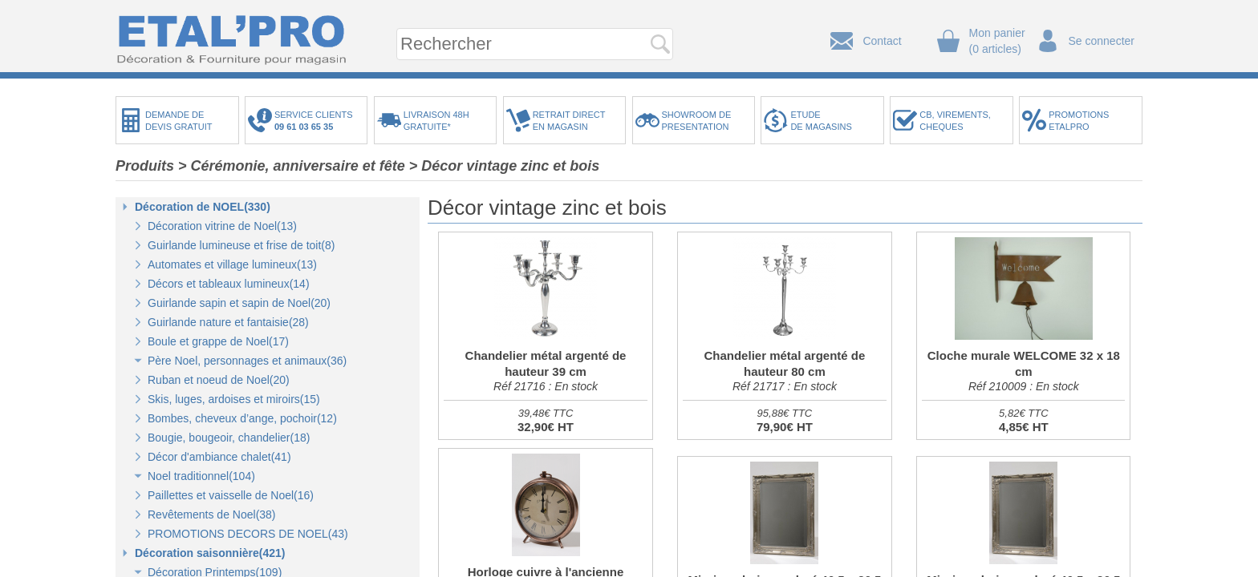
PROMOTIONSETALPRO (1079, 120)
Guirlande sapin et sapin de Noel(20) (239, 303)
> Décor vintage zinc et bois (504, 166)
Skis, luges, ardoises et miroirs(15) (234, 399)
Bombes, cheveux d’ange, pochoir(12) (242, 418)
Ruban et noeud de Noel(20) (219, 379)
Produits (145, 166)
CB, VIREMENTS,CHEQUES (955, 120)
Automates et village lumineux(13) (232, 264)
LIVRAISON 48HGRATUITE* (436, 120)
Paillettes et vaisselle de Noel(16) (231, 495)
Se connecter (1102, 40)
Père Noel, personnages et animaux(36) (247, 360)
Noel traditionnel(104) (201, 476)
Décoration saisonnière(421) (210, 553)
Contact (881, 40)
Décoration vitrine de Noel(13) (222, 226)
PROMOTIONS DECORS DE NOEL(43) (248, 533)
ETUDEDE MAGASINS (820, 120)
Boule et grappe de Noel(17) (218, 341)
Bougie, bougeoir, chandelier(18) (229, 437)
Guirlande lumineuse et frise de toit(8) (241, 245)
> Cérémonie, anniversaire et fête (291, 166)
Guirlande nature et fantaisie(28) (228, 322)
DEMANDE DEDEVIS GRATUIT (179, 120)
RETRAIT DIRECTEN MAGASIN (569, 120)
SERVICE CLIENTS (316, 120)
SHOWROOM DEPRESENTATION (697, 120)
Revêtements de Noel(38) (212, 514)
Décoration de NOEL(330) (202, 206)
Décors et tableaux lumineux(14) (229, 283)
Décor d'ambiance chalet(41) (219, 456)
